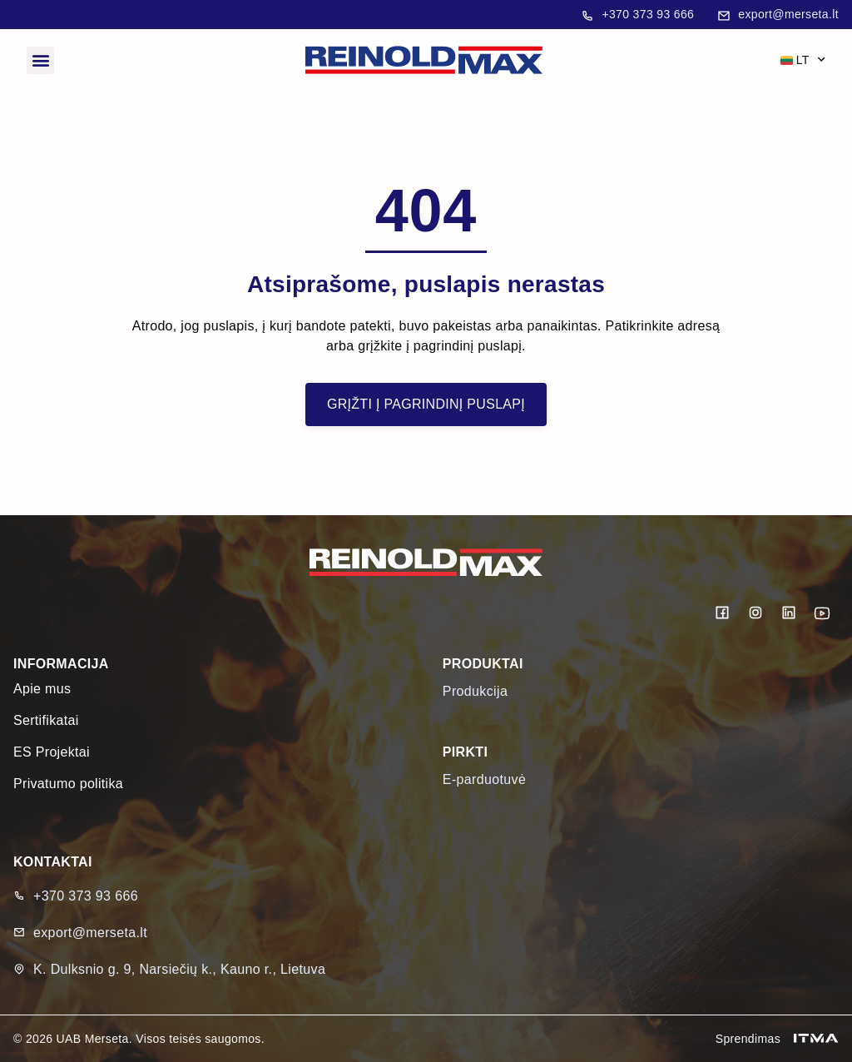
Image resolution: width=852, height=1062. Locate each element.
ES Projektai (51, 752)
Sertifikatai (46, 720)
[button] (40, 60)
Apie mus (42, 689)
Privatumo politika (68, 784)
